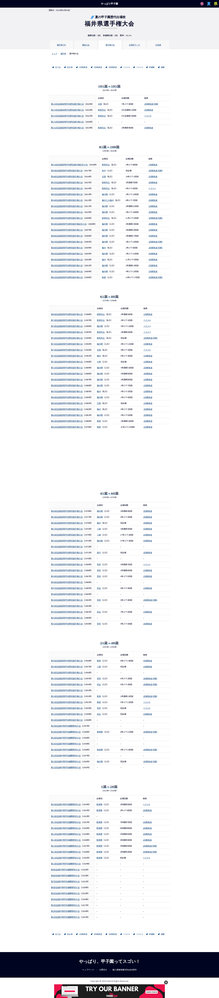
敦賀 (99, 421)
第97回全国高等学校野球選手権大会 (67, 182)
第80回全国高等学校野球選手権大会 (67, 314)
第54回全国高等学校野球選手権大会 (67, 546)
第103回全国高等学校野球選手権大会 (67, 115)
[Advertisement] (109, 455)
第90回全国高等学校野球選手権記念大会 (69, 223)
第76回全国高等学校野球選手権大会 (67, 338)
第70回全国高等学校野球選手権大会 (67, 373)
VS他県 (158, 44)
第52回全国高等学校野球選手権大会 (67, 558)
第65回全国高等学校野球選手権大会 (67, 403)
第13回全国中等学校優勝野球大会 (66, 845)
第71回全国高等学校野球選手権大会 (67, 367)
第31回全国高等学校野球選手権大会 (67, 714)
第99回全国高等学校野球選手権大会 (67, 170)
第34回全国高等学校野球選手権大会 (67, 696)
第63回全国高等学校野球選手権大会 (67, 415)
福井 (104, 247)
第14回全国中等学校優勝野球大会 (66, 839)
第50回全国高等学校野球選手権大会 (67, 570)
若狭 (99, 564)
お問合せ (103, 969)
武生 (99, 588)
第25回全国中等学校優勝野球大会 (66, 743)
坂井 (104, 170)
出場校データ (134, 44)
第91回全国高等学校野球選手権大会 (67, 218)
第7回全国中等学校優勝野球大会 (65, 881)
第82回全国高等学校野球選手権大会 (67, 271)
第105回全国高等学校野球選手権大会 (67, 103)
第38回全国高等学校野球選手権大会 (67, 672)
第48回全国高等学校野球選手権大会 (67, 582)
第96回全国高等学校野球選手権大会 (67, 188)
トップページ (88, 969)
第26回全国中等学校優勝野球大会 (66, 737)
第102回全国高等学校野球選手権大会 (67, 121)
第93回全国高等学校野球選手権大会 (67, 206)
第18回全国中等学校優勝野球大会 (66, 816)
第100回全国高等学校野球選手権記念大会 (69, 164)
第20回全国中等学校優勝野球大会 (66, 804)
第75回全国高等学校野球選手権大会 (67, 343)
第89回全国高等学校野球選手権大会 (67, 229)
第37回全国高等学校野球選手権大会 (67, 678)
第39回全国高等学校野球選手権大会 (67, 666)
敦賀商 (100, 731)
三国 (99, 528)
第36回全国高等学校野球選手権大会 (67, 684)
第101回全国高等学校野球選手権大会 (67, 127)
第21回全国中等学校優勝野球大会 (66, 767)
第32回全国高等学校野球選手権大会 (67, 708)
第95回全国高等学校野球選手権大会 (67, 194)
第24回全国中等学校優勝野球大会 (66, 749)
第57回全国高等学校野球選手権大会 (67, 528)
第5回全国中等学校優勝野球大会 (65, 893)
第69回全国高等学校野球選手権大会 (67, 379)
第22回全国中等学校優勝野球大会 (66, 761)
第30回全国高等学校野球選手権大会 (67, 720)
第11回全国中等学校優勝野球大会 (66, 857)
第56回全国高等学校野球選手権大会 (67, 534)
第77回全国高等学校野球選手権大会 (67, 332)
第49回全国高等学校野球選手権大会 (67, 576)
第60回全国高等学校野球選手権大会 (67, 511)
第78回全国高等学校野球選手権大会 (67, 326)
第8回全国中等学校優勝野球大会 (65, 875)
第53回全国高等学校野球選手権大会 (67, 552)
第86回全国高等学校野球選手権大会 (67, 247)
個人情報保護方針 (120, 969)
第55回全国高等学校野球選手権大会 (67, 540)
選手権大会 (110, 44)
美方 (99, 552)
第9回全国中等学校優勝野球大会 (65, 869)
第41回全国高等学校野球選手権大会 (67, 623)
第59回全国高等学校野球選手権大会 (67, 516)
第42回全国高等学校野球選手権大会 (67, 617)
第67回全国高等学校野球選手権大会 (67, 391)
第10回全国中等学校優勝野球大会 (66, 863)
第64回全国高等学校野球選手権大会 (67, 409)
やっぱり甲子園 (109, 3)
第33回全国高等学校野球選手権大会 (67, 702)
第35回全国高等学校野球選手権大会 (67, 690)
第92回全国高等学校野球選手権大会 (67, 212)
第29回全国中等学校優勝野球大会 (66, 725)
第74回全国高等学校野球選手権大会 (67, 349)
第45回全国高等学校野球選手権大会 (67, 600)
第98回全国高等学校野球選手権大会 (67, 176)
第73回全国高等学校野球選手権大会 (67, 355)
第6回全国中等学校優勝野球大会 (65, 887)
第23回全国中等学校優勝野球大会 (66, 755)
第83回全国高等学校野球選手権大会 (67, 265)
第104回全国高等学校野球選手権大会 (67, 109)
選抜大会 (85, 44)
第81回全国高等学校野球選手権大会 (67, 277)
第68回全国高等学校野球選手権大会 (67, 385)
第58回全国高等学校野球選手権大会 (67, 522)
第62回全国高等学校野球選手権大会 (67, 421)
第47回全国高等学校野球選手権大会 (67, 588)
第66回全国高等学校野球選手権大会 (67, 397)
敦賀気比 (102, 109)
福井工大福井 (108, 200)
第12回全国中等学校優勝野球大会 (66, 851)
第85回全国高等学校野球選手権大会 (67, 253)
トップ (54, 53)
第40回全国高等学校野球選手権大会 (67, 660)
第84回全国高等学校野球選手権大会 (67, 259)
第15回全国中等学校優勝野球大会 (66, 834)
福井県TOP (61, 44)
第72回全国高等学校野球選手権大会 (67, 361)
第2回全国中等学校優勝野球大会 (65, 911)
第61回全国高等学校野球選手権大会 (67, 426)
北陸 (100, 103)
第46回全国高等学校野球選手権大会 (67, 594)
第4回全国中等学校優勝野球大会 (65, 899)
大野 (99, 361)
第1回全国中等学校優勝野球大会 (65, 917)
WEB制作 (133, 969)
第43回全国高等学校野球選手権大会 (67, 611)
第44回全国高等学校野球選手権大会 (67, 605)
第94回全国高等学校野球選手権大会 (67, 200)
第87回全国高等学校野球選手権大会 (67, 241)
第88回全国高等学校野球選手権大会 (67, 235)
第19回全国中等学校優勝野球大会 (66, 810)
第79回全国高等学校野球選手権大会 (67, 320)
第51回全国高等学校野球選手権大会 (67, 564)
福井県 (63, 53)
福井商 (105, 194)
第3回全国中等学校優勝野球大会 (65, 905)
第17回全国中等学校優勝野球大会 (66, 822)
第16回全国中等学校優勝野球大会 (66, 828)
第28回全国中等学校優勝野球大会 (66, 731)
